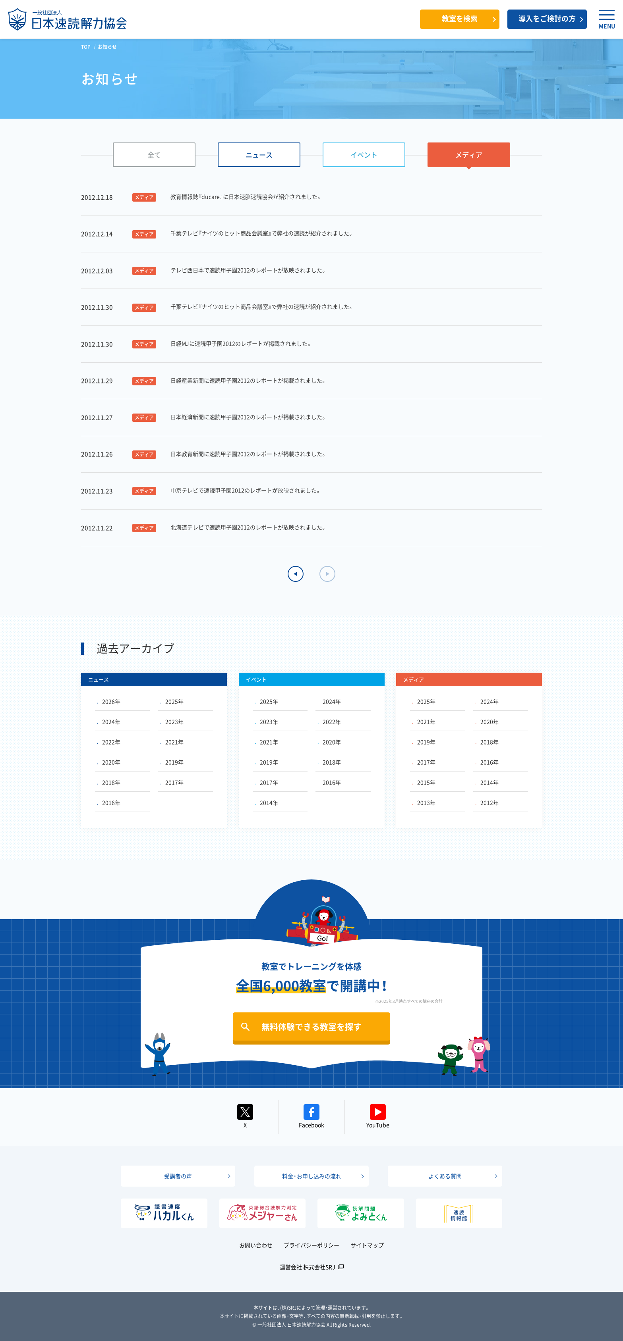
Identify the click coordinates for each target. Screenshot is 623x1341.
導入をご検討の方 (547, 18)
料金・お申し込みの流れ (311, 1176)
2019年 (172, 762)
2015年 (423, 782)
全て (154, 155)
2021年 (172, 742)
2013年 (423, 802)
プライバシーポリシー (311, 1245)
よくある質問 (445, 1176)
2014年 (266, 802)
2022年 (108, 742)
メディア (468, 155)
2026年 (108, 701)
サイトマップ (367, 1245)
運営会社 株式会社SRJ (307, 1267)
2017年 (172, 782)
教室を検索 (460, 18)
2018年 (108, 782)
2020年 (108, 762)
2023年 (172, 721)
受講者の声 (178, 1176)
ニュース (259, 155)
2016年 (108, 802)
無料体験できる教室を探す (311, 1026)
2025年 (172, 701)
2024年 (108, 721)
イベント (363, 155)
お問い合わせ (256, 1245)
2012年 (487, 802)
